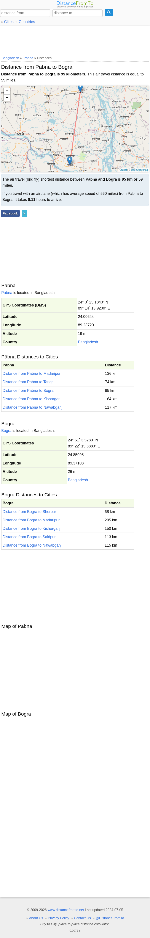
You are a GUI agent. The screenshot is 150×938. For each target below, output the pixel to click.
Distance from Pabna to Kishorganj (32, 399)
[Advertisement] (75, 40)
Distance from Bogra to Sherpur (29, 512)
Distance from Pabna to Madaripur (32, 373)
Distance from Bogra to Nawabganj (32, 545)
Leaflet (123, 170)
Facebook (10, 213)
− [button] (7, 98)
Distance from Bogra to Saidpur (29, 537)
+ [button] (7, 91)
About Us (36, 918)
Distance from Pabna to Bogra (28, 390)
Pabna (6, 293)
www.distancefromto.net (66, 910)
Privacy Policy (58, 918)
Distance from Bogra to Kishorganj (32, 528)
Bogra (6, 430)
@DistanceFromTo (110, 918)
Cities (9, 22)
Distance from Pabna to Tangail (29, 382)
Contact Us (82, 918)
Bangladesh (88, 342)
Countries (27, 22)
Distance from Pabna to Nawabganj (32, 407)
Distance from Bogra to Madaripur (31, 520)
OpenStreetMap (139, 170)
